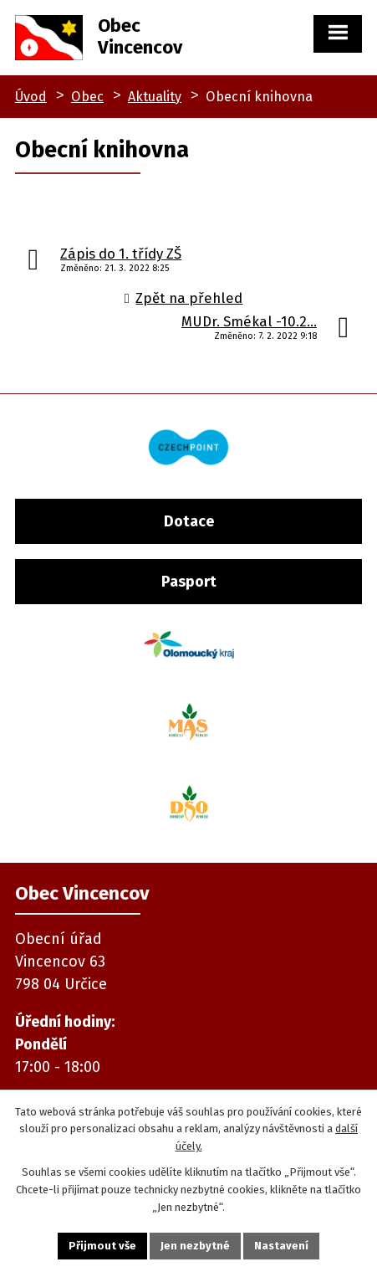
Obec (87, 97)
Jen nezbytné (195, 1245)
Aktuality (154, 97)
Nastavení (281, 1245)
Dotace (189, 521)
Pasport (189, 581)
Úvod (31, 97)
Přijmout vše (102, 1245)
